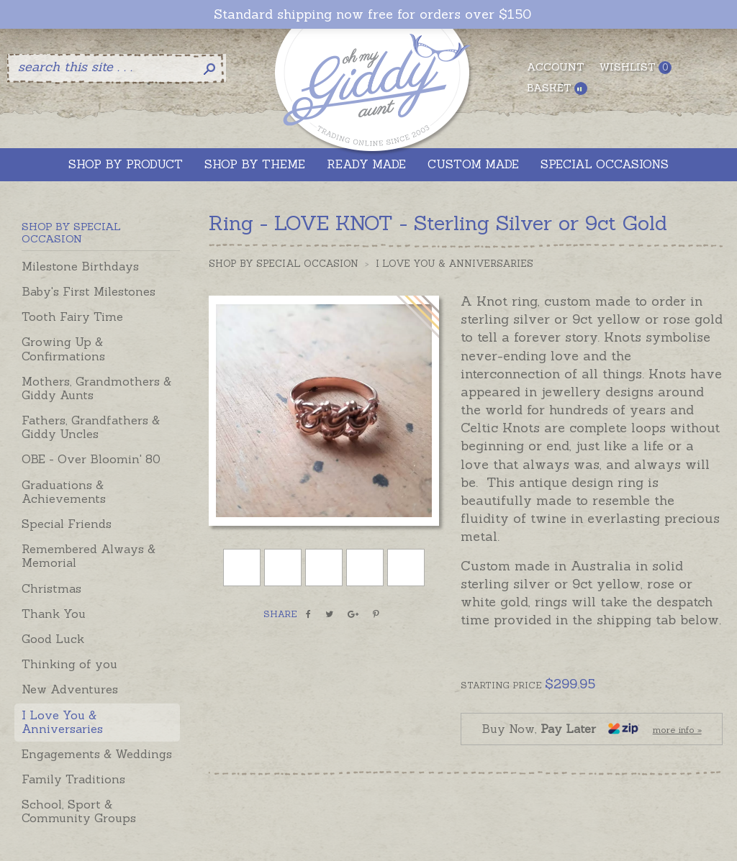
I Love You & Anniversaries (62, 722)
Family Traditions (73, 779)
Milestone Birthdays (80, 266)
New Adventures (70, 689)
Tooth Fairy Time (72, 316)
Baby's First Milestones (88, 291)
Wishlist (635, 67)
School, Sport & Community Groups (79, 811)
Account (555, 66)
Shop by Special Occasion (283, 264)
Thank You (54, 613)
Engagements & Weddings (97, 754)
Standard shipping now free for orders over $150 (372, 14)
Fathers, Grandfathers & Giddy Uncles (91, 427)
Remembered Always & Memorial (88, 556)
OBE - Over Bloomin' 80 (91, 459)
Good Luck (53, 639)
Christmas (51, 588)
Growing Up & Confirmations (63, 348)
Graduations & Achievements (64, 492)
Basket (557, 88)
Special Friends (67, 523)
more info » (677, 729)
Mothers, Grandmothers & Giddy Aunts (96, 388)
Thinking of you (69, 664)
